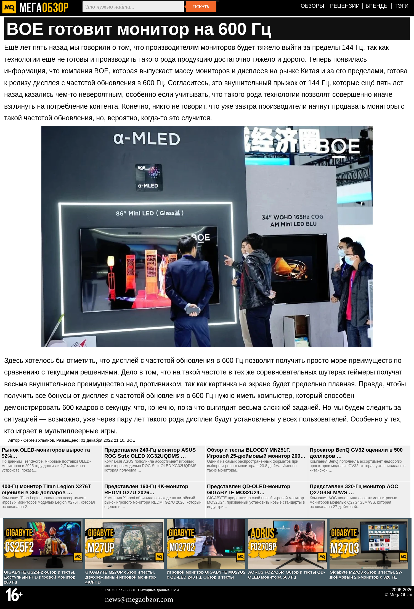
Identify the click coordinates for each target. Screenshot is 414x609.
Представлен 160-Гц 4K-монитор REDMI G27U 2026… (146, 489)
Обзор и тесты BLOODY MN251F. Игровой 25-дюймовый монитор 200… (256, 453)
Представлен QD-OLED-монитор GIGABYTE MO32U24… (248, 489)
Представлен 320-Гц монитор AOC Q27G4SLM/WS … (354, 489)
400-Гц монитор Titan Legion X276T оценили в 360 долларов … (46, 489)
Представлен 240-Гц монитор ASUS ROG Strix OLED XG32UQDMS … (150, 453)
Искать (201, 6)
